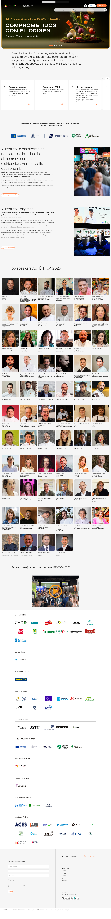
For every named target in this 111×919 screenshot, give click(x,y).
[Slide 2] (54, 45)
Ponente (12, 882)
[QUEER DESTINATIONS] (49, 805)
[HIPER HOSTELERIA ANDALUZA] (90, 699)
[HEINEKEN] (49, 631)
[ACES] (21, 825)
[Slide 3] (56, 45)
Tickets (64, 871)
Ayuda (81, 5)
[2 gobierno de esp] (35, 747)
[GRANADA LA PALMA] (76, 699)
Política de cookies (42, 910)
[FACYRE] (49, 834)
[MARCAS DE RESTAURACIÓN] (35, 842)
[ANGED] (62, 825)
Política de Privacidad (19, 910)
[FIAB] (76, 834)
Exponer (64, 873)
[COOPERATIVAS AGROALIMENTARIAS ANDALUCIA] (62, 623)
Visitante (12, 881)
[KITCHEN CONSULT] (62, 727)
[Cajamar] (35, 623)
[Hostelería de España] (21, 842)
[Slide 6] (61, 45)
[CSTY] (35, 727)
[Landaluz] (62, 631)
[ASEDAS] (90, 825)
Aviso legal (31, 910)
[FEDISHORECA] (62, 834)
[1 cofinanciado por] (21, 747)
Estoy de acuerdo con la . (22, 886)
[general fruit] (35, 631)
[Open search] (105, 9)
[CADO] (21, 623)
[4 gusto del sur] (62, 747)
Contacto (77, 5)
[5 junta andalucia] (76, 747)
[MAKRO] (21, 679)
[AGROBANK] (21, 660)
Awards (64, 878)
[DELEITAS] (76, 623)
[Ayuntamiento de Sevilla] (21, 766)
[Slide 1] (51, 45)
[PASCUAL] (90, 631)
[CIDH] (35, 834)
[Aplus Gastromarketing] (76, 825)
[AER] (35, 825)
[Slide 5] (59, 45)
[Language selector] (85, 5)
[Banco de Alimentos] (21, 805)
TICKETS (92, 5)
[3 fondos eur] (49, 747)
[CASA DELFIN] (21, 727)
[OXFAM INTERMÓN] (35, 805)
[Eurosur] (90, 623)
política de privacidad (27, 886)
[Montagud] (21, 708)
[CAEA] (21, 834)
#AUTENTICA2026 (69, 857)
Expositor (12, 879)
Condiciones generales (56, 910)
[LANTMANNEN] (76, 631)
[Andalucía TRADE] (49, 825)
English (67, 910)
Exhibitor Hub (101, 5)
